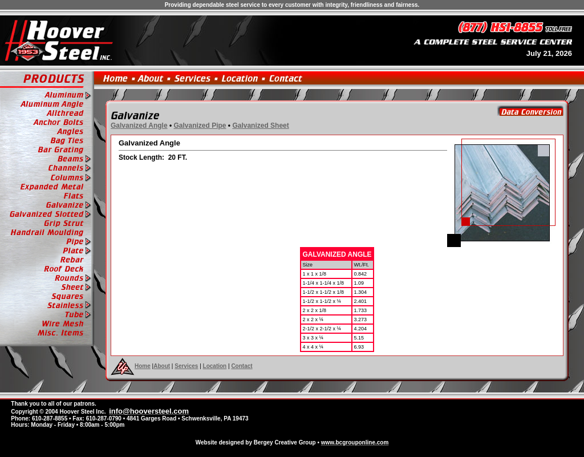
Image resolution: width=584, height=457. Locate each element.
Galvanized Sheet (260, 126)
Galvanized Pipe (199, 126)
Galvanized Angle (139, 126)
